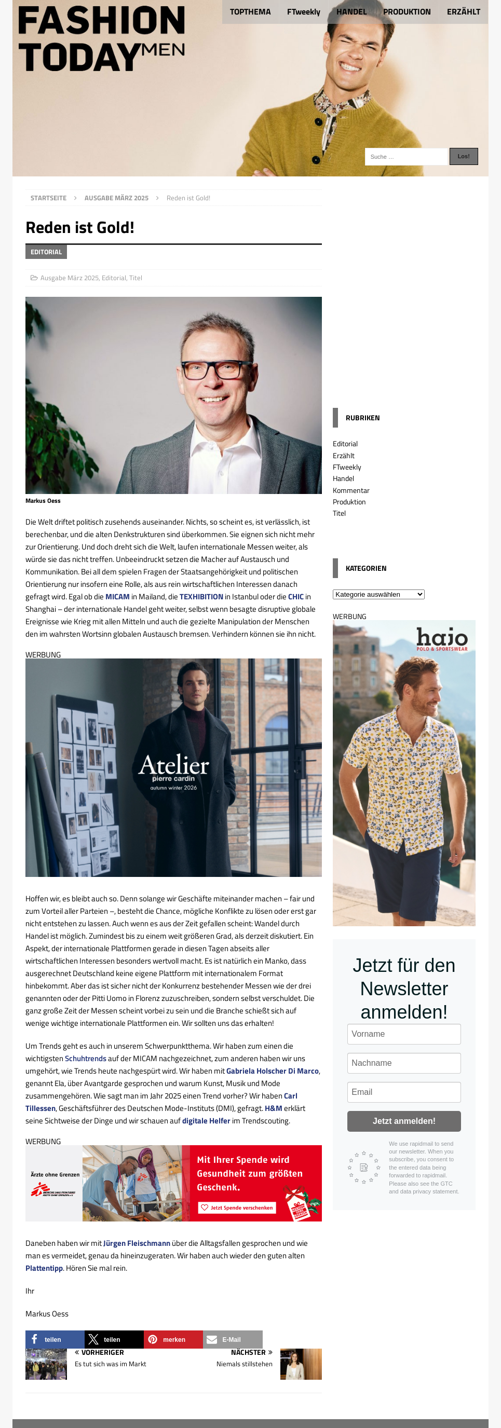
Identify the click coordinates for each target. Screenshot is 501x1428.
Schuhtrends (85, 1058)
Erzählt (344, 455)
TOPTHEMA (250, 11)
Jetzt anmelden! (404, 1121)
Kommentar (351, 490)
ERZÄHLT (463, 11)
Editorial (114, 277)
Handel (343, 478)
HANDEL (351, 11)
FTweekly (303, 11)
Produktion (349, 501)
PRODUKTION (407, 11)
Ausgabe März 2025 (69, 277)
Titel (135, 277)
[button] (55, 1339)
